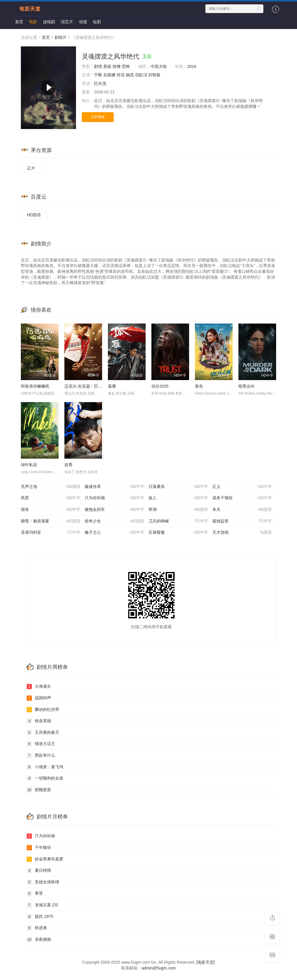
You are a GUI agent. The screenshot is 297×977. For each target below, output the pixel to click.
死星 (50, 498)
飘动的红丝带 (43, 709)
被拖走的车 (114, 510)
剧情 (98, 66)
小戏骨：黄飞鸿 (45, 767)
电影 (33, 21)
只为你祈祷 (114, 498)
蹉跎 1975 (40, 916)
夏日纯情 (39, 870)
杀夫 (242, 510)
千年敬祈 (39, 847)
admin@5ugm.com (159, 968)
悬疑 (107, 66)
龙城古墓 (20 (42, 905)
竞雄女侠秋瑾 (43, 882)
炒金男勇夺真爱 (45, 859)
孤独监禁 (242, 521)
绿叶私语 (29, 464)
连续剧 (49, 21)
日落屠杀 (178, 487)
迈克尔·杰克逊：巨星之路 (87, 386)
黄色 (199, 386)
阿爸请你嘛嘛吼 (35, 386)
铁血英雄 (39, 721)
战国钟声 (39, 698)
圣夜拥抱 (39, 939)
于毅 (98, 74)
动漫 (83, 21)
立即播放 (98, 117)
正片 (31, 168)
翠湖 (178, 510)
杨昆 (130, 74)
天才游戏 (242, 532)
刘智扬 (154, 74)
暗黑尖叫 (246, 386)
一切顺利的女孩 (45, 778)
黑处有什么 (41, 755)
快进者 (37, 928)
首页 (19, 21)
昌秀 (68, 464)
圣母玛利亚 (50, 532)
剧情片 (61, 37)
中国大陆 (159, 66)
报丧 (50, 510)
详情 (254, 106)
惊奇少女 (114, 521)
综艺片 (67, 21)
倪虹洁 (141, 74)
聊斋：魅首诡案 (50, 521)
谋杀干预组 (242, 498)
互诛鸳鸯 (178, 532)
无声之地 (50, 487)
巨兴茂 (100, 83)
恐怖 (126, 66)
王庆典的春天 (43, 732)
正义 (242, 487)
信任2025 (160, 386)
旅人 (178, 498)
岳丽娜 (109, 74)
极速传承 (114, 487)
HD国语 (34, 215)
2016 (191, 66)
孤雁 (112, 386)
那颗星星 (39, 790)
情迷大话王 (41, 744)
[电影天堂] (205, 962)
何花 (121, 74)
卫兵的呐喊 (178, 521)
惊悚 (117, 66)
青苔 (35, 893)
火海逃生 (39, 686)
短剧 (97, 21)
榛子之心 (114, 532)
